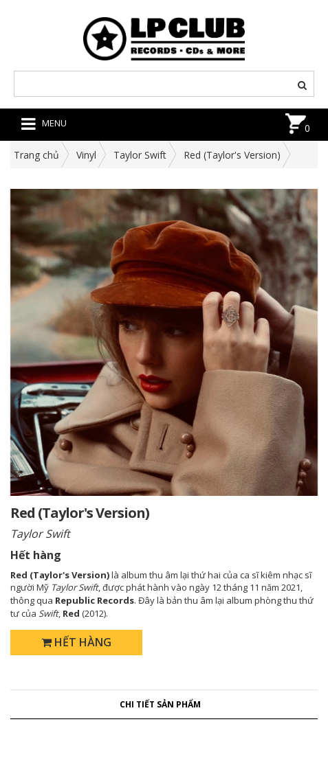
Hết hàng (76, 642)
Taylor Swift (139, 154)
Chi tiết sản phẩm (160, 704)
